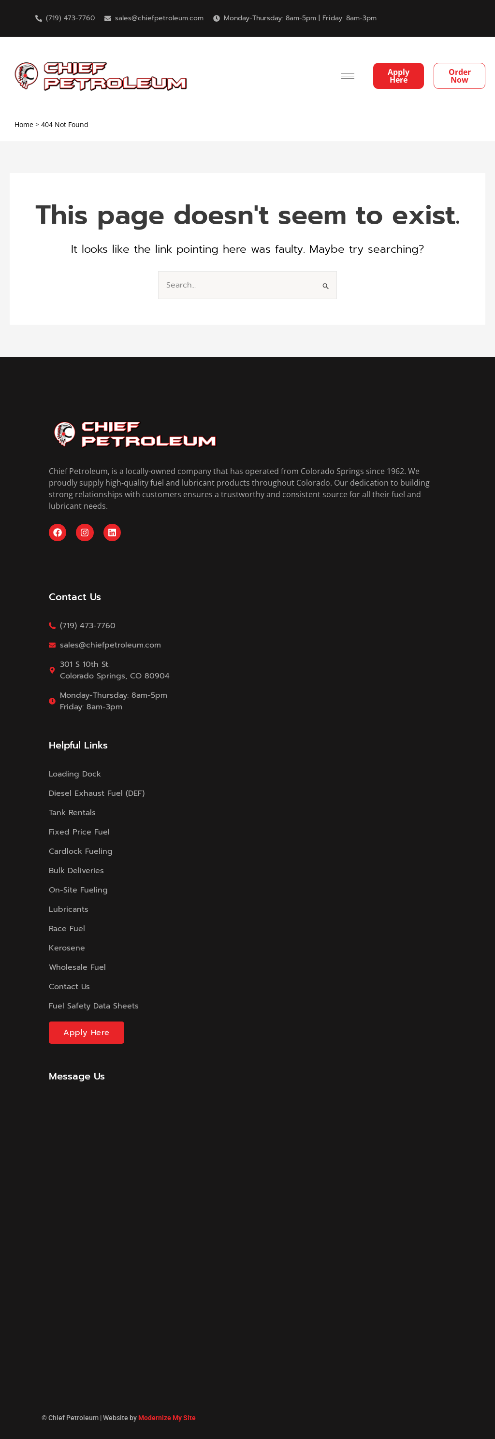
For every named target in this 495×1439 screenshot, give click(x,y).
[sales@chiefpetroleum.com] (107, 18)
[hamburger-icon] (348, 76)
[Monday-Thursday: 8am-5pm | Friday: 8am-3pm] (216, 18)
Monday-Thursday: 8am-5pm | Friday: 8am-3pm (300, 18)
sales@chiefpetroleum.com (159, 18)
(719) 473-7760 (70, 18)
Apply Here (86, 1033)
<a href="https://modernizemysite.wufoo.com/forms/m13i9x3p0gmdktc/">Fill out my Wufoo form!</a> (247, 1215)
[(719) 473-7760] (38, 18)
